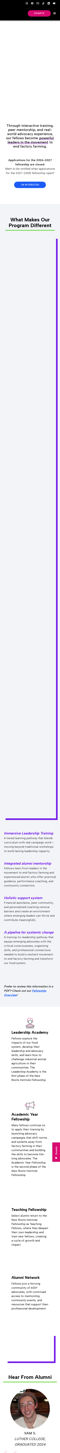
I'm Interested (30, 184)
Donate (39, 13)
